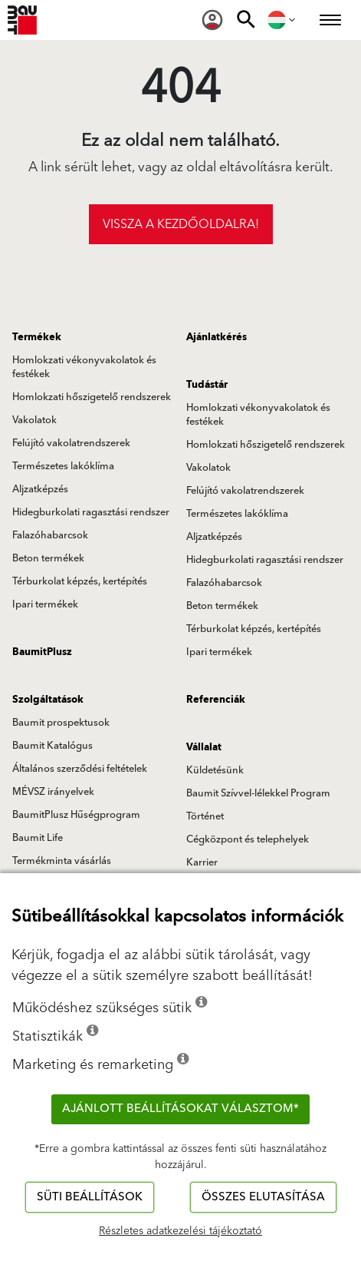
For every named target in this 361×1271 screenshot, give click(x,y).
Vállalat (204, 747)
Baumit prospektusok (61, 722)
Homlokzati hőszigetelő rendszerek (91, 397)
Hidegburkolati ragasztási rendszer (90, 512)
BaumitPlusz (42, 652)
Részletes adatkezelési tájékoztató (180, 1231)
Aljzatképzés (40, 489)
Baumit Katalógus (52, 745)
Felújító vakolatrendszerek (71, 443)
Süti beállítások (90, 1197)
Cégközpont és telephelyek (247, 839)
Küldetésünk (215, 770)
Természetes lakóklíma (63, 466)
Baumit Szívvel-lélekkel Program (258, 793)
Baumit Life (37, 837)
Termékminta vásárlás (61, 860)
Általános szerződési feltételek (79, 768)
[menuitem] (212, 20)
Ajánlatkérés (216, 337)
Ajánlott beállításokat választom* (180, 1108)
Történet (205, 816)
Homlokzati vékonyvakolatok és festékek (84, 367)
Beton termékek (48, 558)
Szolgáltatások (48, 699)
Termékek (36, 337)
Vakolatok (34, 420)
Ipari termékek (45, 604)
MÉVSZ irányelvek (53, 791)
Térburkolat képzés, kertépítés (79, 581)
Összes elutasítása (263, 1197)
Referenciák (215, 699)
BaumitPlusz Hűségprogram (76, 814)
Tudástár (207, 384)
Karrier (202, 862)
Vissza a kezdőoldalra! (181, 224)
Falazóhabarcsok (50, 535)
